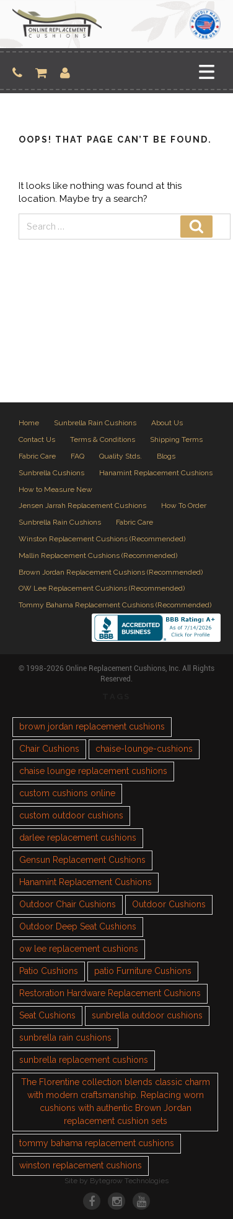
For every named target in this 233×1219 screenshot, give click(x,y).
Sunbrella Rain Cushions (95, 422)
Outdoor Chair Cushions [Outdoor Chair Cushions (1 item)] (67, 904)
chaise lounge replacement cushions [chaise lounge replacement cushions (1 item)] (93, 771)
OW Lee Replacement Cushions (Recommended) (102, 588)
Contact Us (37, 439)
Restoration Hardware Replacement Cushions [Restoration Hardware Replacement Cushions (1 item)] (110, 993)
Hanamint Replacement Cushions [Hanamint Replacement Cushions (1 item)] (85, 882)
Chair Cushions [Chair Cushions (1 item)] (49, 749)
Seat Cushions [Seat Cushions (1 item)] (47, 1015)
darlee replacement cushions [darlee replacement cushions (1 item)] (77, 837)
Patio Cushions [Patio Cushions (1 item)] (48, 971)
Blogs (166, 456)
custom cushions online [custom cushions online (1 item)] (67, 793)
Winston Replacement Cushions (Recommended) (102, 539)
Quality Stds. (120, 456)
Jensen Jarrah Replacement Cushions (82, 505)
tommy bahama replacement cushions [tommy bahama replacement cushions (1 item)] (96, 1143)
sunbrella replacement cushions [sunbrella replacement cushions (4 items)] (83, 1060)
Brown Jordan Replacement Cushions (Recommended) (111, 572)
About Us (167, 422)
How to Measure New (55, 489)
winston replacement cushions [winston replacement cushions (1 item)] (80, 1165)
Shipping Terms (176, 439)
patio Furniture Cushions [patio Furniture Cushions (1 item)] (142, 971)
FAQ (77, 456)
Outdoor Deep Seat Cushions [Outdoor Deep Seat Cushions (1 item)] (77, 926)
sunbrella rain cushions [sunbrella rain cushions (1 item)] (65, 1037)
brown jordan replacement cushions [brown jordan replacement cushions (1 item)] (92, 726)
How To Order (183, 505)
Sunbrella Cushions (51, 472)
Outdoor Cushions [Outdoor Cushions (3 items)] (169, 904)
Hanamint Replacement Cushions (156, 472)
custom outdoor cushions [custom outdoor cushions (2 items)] (71, 815)
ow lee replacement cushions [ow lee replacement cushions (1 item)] (78, 949)
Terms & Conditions (102, 439)
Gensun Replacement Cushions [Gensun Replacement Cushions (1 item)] (82, 860)
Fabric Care (37, 456)
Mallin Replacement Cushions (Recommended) (98, 555)
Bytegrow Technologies (129, 1180)
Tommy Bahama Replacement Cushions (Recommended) (115, 605)
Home (29, 422)
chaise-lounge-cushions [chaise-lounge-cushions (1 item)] (144, 749)
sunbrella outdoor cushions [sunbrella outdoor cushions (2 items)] (147, 1015)
